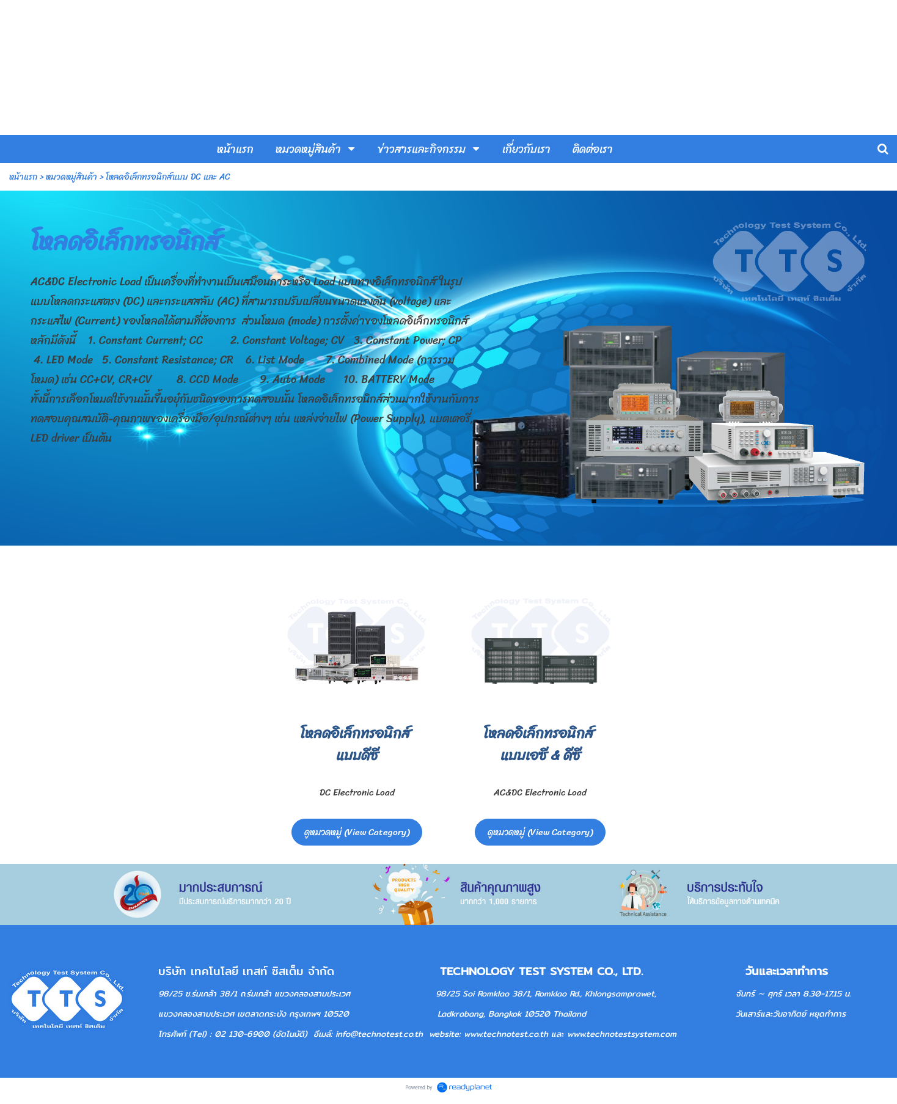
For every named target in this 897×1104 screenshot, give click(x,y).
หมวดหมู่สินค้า (71, 177)
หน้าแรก (23, 177)
